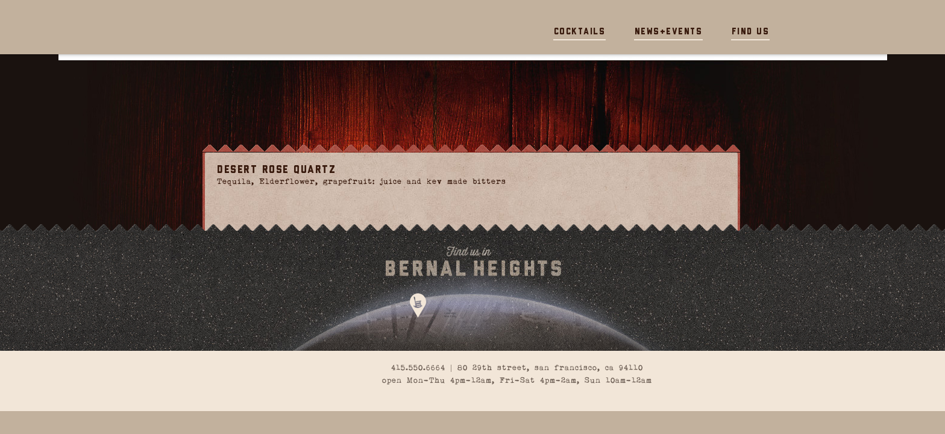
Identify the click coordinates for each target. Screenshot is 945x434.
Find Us (751, 32)
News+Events (669, 32)
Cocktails (580, 32)
